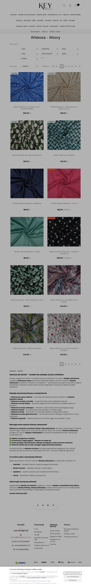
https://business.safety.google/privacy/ (22, 583)
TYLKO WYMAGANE (73, 576)
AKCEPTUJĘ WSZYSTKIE (72, 573)
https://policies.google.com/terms (45, 583)
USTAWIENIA (72, 580)
